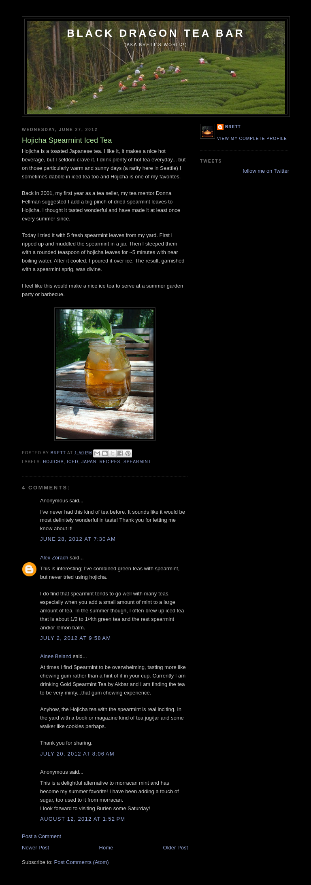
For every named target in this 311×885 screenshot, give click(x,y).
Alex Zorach (54, 558)
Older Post (175, 848)
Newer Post (35, 848)
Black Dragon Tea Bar (156, 33)
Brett (233, 127)
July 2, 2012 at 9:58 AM (75, 638)
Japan (88, 461)
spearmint (137, 461)
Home (106, 848)
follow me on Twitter (266, 171)
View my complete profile (252, 138)
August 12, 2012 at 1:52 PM (82, 819)
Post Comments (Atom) (81, 862)
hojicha (53, 461)
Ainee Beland (55, 656)
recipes (110, 461)
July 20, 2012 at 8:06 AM (77, 754)
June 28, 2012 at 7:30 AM (78, 539)
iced (72, 461)
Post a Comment (41, 836)
